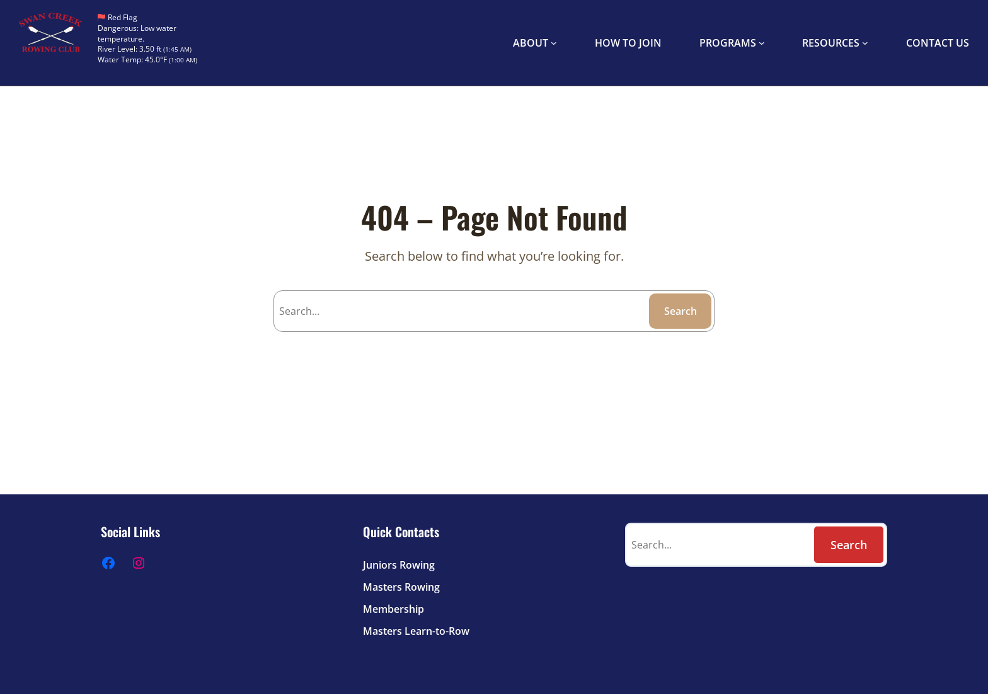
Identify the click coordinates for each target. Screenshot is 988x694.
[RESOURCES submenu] (865, 43)
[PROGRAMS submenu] (762, 43)
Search (680, 311)
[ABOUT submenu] (554, 43)
